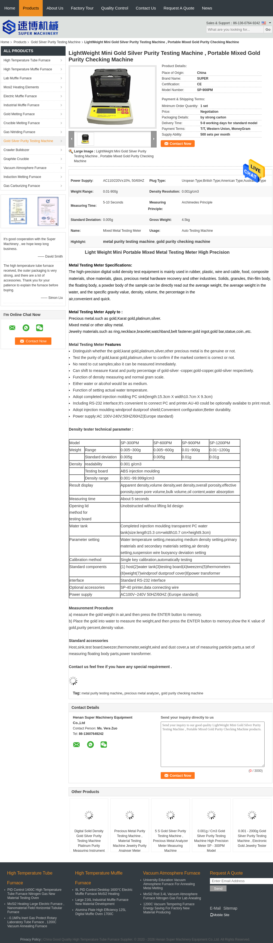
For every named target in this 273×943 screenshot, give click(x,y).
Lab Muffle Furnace (18, 78)
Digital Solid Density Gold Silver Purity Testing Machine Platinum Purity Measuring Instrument (89, 841)
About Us (54, 8)
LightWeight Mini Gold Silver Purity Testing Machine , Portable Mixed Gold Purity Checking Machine (114, 156)
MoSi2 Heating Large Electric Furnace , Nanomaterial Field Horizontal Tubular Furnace (35, 908)
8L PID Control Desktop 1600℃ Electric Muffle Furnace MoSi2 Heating (103, 892)
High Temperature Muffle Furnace (28, 69)
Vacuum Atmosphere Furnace (25, 168)
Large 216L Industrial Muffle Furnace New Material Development (101, 902)
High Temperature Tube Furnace (27, 60)
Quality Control (114, 8)
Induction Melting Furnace (22, 177)
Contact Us (146, 8)
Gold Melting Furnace (19, 114)
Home (9, 8)
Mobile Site (219, 915)
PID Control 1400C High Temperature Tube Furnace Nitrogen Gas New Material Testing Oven (34, 894)
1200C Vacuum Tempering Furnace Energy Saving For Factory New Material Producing (168, 908)
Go (268, 29)
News (207, 8)
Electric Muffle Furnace (20, 96)
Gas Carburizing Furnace (22, 186)
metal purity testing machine (102, 693)
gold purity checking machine (182, 693)
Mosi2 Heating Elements (21, 87)
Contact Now (180, 144)
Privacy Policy (30, 939)
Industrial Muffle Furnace (21, 105)
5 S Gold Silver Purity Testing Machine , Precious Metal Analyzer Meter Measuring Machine (170, 841)
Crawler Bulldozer (16, 150)
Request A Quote (178, 8)
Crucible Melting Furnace (22, 123)
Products (31, 8)
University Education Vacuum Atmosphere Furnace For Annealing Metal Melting (169, 884)
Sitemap (230, 908)
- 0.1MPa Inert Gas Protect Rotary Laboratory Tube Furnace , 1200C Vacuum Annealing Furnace (32, 922)
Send (218, 888)
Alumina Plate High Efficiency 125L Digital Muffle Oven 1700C (100, 912)
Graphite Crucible (16, 159)
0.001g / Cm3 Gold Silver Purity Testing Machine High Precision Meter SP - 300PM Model (211, 841)
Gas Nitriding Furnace (19, 132)
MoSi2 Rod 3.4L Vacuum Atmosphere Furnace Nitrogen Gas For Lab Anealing (172, 896)
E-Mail (215, 908)
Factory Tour (82, 8)
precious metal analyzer (142, 693)
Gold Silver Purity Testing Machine (55, 42)
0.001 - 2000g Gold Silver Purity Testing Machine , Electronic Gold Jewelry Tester (252, 838)
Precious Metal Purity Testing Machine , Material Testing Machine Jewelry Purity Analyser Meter (129, 841)
